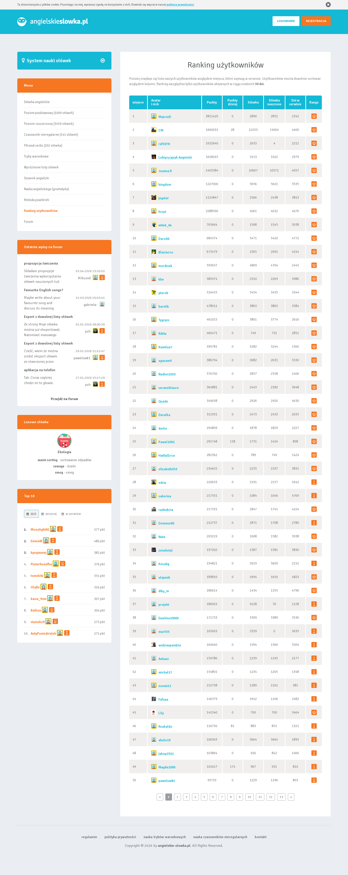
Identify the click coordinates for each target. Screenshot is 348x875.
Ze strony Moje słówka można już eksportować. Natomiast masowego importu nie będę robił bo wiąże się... (42, 335)
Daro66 (163, 239)
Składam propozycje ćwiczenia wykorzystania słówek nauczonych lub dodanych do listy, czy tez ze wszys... (42, 282)
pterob (163, 293)
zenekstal (165, 550)
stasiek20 (38, 622)
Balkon (36, 610)
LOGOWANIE (286, 21)
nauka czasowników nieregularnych (220, 837)
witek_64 (165, 225)
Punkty (212, 102)
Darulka (164, 415)
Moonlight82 (40, 530)
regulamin (89, 837)
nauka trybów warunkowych (165, 837)
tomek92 (37, 576)
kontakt (261, 837)
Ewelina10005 (168, 618)
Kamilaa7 (165, 347)
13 (281, 797)
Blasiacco (165, 252)
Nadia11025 (167, 374)
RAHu (162, 334)
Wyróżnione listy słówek (41, 167)
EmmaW (36, 541)
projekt (163, 605)
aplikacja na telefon (39, 370)
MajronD (164, 117)
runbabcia (165, 510)
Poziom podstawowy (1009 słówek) (49, 113)
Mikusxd (84, 278)
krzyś (162, 212)
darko (162, 429)
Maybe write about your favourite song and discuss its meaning (42, 303)
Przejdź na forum (64, 399)
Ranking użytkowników (40, 211)
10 (249, 797)
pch (88, 331)
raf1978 (164, 144)
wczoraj (49, 514)
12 (271, 797)
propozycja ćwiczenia (41, 263)
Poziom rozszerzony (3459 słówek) (49, 124)
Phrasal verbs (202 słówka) (43, 145)
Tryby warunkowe (36, 156)
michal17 (165, 672)
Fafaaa (163, 700)
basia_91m (38, 599)
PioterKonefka (41, 564)
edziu (162, 483)
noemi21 (164, 686)
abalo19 (164, 740)
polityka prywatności (120, 837)
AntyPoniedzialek (43, 634)
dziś (31, 514)
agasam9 (165, 361)
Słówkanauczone (274, 102)
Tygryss (163, 320)
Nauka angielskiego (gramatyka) (46, 189)
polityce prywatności (180, 4)
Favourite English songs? (43, 290)
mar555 (164, 632)
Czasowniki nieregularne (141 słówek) (51, 135)
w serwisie (71, 514)
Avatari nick (156, 102)
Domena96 (166, 523)
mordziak (165, 266)
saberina (164, 496)
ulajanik (164, 578)
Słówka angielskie (37, 102)
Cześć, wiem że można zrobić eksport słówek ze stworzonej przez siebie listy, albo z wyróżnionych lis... (41, 362)
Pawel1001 (166, 442)
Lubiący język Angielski (175, 157)
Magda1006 (166, 767)
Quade (163, 401)
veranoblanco (168, 388)
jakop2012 (166, 754)
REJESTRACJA (316, 21)
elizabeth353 (167, 469)
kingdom (164, 185)
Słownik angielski (36, 178)
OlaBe (35, 587)
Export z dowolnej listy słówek (48, 317)
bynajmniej (38, 553)
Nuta (161, 537)
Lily (161, 713)
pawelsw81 (82, 358)
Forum (28, 222)
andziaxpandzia (169, 645)
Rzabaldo (165, 727)
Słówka (253, 102)
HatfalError (166, 456)
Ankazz (163, 659)
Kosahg (163, 564)
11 (260, 797)
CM (160, 130)
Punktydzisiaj (232, 102)
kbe (161, 279)
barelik (163, 307)
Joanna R (165, 171)
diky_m (163, 591)
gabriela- (90, 305)
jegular (163, 198)
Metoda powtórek (36, 200)
